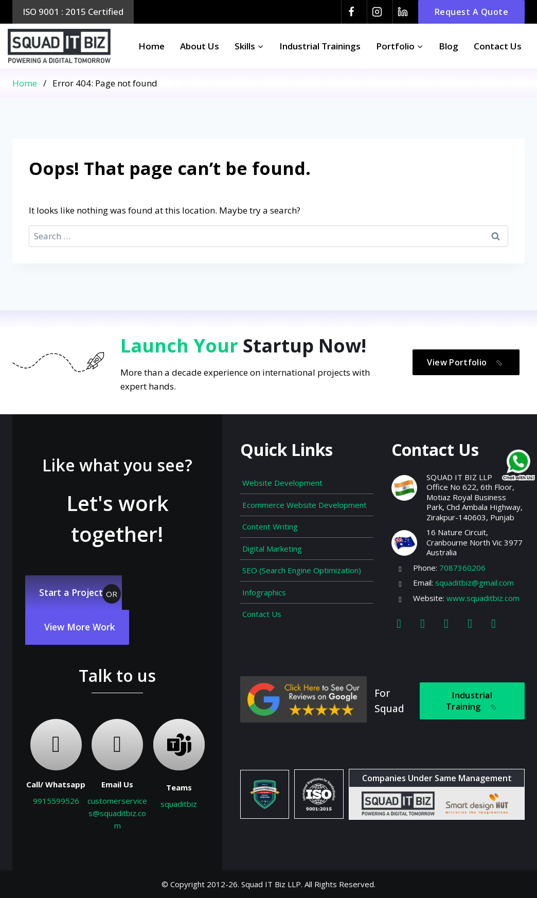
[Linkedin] (402, 12)
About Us (199, 46)
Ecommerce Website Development (304, 499)
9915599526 (56, 801)
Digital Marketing (272, 543)
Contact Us (498, 46)
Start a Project (73, 588)
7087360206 (462, 562)
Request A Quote (472, 11)
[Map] (494, 617)
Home (151, 46)
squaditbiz (178, 804)
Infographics (264, 587)
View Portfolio (469, 357)
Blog (448, 46)
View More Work (82, 626)
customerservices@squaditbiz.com (117, 813)
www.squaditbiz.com (483, 592)
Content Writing (270, 521)
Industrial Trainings (320, 46)
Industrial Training (475, 698)
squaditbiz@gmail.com (474, 577)
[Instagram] (377, 12)
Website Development (282, 477)
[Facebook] (351, 12)
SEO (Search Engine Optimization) (301, 565)
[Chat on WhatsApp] (516, 466)
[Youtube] (470, 617)
